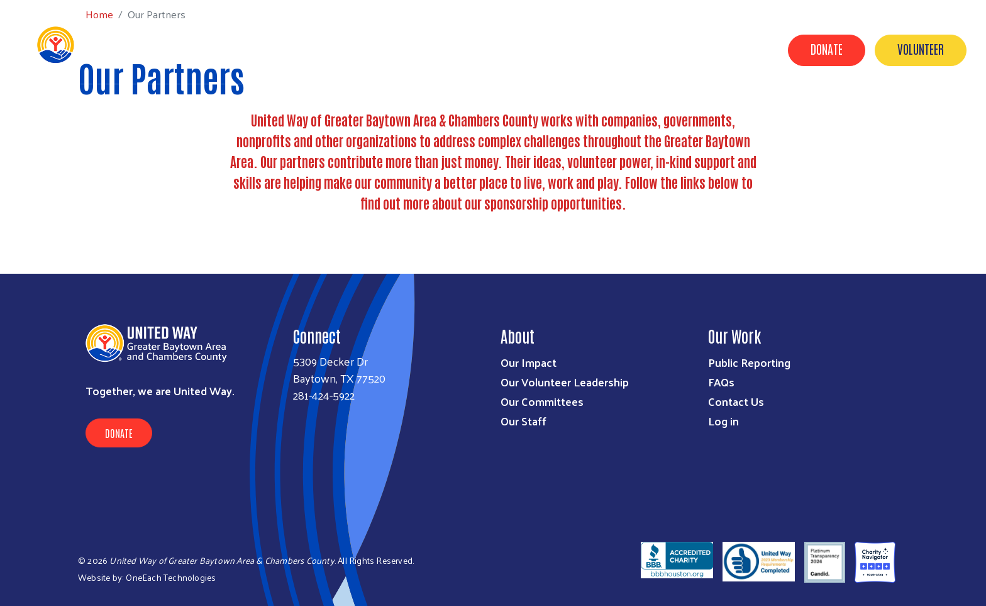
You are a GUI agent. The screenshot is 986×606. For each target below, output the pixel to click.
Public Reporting (749, 362)
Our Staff (523, 420)
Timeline (643, 49)
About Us (504, 49)
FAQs (721, 381)
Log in (723, 420)
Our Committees (542, 401)
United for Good (723, 49)
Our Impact (353, 49)
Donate (827, 48)
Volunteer (920, 48)
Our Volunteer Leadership (565, 381)
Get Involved (432, 49)
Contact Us (573, 49)
